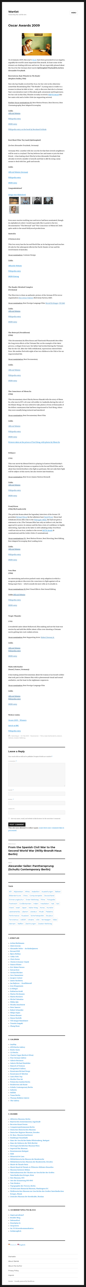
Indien (35, 904)
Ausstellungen (47, 892)
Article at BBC (13, 726)
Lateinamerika (14, 912)
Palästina (49, 912)
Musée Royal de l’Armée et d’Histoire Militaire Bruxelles (31, 1167)
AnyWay (13, 1044)
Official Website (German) (18, 172)
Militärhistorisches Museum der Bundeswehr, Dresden (31, 1162)
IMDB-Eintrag (13, 276)
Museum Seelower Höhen (20, 1170)
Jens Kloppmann (16, 986)
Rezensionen (35, 736)
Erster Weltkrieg (32, 900)
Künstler (50, 908)
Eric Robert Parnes (17, 967)
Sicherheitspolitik (37, 916)
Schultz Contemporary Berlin (21, 1087)
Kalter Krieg (33, 908)
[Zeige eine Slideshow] (17, 195)
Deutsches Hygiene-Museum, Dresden (24, 1132)
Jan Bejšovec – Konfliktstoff (21, 983)
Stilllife (13, 1093)
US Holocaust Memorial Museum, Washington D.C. (29, 1189)
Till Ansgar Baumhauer (19, 1021)
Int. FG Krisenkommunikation (22, 1228)
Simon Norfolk (16, 1018)
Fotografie (51, 900)
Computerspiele (36, 896)
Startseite (12, 1256)
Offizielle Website (15, 266)
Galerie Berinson (16, 1060)
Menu (73, 13)
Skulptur (49, 916)
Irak (52, 904)
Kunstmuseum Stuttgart (19, 1151)
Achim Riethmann (17, 943)
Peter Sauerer (15, 1007)
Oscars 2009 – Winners (17, 720)
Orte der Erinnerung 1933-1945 (21, 1180)
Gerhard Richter (16, 973)
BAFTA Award (54, 95)
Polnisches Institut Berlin (20, 1082)
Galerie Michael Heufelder (20, 1063)
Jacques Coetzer (16, 978)
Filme (42, 736)
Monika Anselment (17, 1005)
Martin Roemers (16, 997)
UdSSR (23, 920)
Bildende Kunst (15, 896)
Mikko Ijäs (14, 1002)
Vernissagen (46, 920)
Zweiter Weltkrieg (19, 738)
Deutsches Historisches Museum (23, 1130)
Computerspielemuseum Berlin (22, 1127)
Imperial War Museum (18, 1148)
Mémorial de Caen (17, 1156)
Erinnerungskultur (16, 900)
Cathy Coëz (14, 956)
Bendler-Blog (15, 1218)
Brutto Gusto (15, 1050)
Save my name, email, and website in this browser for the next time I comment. (36, 818)
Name (11, 790)
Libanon (59, 736)
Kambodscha (52, 736)
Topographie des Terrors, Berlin (22, 1186)
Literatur (33, 912)
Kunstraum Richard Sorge (20, 1071)
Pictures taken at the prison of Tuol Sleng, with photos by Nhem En (34, 442)
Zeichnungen (30, 924)
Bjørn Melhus (15, 954)
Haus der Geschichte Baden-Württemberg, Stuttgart (29, 1140)
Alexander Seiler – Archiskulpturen (24, 948)
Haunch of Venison (17, 1066)
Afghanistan (18, 892)
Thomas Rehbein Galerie (19, 1098)
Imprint (11, 1275)
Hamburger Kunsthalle (19, 1138)
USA (37, 920)
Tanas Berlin (15, 1095)
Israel (45, 736)
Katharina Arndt (16, 991)
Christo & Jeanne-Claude (19, 962)
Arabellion (35, 892)
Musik (41, 912)
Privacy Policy (13, 1271)
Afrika (27, 892)
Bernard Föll (15, 951)
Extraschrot (14, 970)
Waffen (20, 924)
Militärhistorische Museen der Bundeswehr (27, 1159)
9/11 (10, 892)
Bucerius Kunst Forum (18, 1124)
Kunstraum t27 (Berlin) (19, 1074)
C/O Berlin (14, 1052)
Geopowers (14, 1226)
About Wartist (13, 1261)
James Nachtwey (16, 981)
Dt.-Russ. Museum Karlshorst (21, 1135)
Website (11, 808)
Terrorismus (13, 920)
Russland (25, 916)
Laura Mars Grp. (16, 1077)
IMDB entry (12, 183)
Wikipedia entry (14, 177)
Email (11, 799)
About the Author (15, 1266)
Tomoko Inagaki (16, 1023)
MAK (12, 1154)
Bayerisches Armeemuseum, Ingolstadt (25, 1122)
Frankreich (13, 904)
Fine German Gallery (18, 1058)
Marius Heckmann (17, 994)
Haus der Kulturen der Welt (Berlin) (23, 1143)
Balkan (58, 892)
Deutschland (49, 896)
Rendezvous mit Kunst (18, 1085)
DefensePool (15, 1220)
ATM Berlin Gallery (17, 1047)
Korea (42, 908)
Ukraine (31, 920)
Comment (12, 761)
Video (55, 920)
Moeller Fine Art (16, 1079)
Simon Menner (16, 1015)
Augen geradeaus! (17, 1215)
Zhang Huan (15, 1026)
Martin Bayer (15, 736)
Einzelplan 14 (15, 1223)
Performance (14, 916)
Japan (24, 908)
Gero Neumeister (16, 975)
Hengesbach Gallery (18, 1068)
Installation (45, 904)
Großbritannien (25, 904)
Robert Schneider (16, 1010)
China (25, 896)
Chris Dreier (15, 959)
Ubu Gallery (14, 1101)
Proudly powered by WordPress (24, 1281)
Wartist (13, 11)
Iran (57, 904)
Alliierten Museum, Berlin (20, 1119)
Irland (11, 908)
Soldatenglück (15, 1231)
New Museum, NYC (17, 1178)
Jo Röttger (14, 989)
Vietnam (11, 738)
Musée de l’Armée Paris (19, 1164)
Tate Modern (15, 1183)
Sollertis (13, 1090)
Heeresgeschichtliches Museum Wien (24, 1146)
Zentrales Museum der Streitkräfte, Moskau (27, 1197)
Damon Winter (15, 965)
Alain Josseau (15, 946)
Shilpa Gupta (15, 1013)
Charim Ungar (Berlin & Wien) (21, 1055)
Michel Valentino (16, 999)
